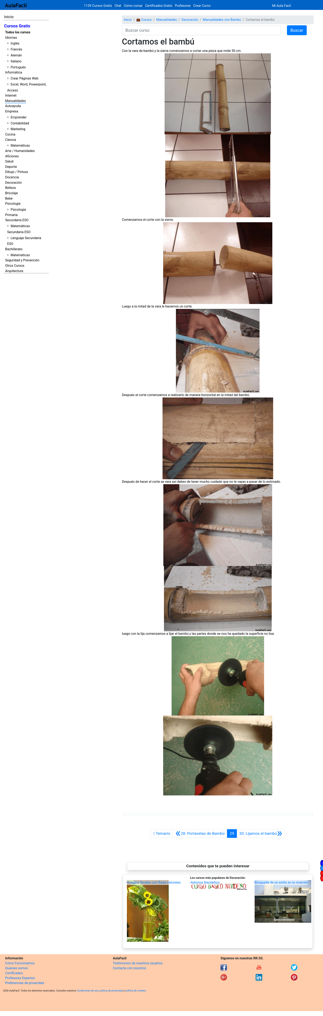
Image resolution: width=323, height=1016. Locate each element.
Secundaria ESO (16, 220)
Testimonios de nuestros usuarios (138, 963)
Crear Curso (202, 6)
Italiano (16, 61)
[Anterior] (200, 833)
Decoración (13, 183)
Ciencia (10, 140)
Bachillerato (13, 249)
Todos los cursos (17, 32)
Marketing (18, 129)
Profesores (183, 6)
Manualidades (15, 101)
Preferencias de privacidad (24, 983)
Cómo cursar (133, 6)
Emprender (19, 117)
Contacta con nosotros (129, 968)
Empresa (11, 111)
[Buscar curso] (201, 30)
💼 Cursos (144, 20)
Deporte (11, 167)
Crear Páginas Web (24, 78)
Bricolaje (11, 193)
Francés (16, 49)
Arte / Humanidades (20, 151)
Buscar (296, 30)
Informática (13, 72)
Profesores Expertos (20, 978)
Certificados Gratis (158, 6)
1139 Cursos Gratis (98, 6)
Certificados (14, 973)
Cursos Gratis (17, 25)
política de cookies (135, 990)
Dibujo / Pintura (16, 172)
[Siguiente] (261, 833)
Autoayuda (13, 106)
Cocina (10, 134)
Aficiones (12, 156)
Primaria (11, 215)
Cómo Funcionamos (20, 963)
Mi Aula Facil (281, 6)
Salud (9, 161)
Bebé (9, 198)
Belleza (10, 188)
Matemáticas (20, 145)
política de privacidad (111, 990)
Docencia (12, 177)
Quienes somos (16, 968)
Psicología (12, 204)
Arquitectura (14, 271)
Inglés (15, 43)
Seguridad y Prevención (22, 260)
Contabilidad (20, 123)
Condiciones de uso (87, 990)
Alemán (16, 55)
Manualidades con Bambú (222, 20)
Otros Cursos (14, 266)
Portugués (18, 67)
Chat (118, 6)
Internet (10, 95)
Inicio (9, 16)
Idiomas (11, 38)
